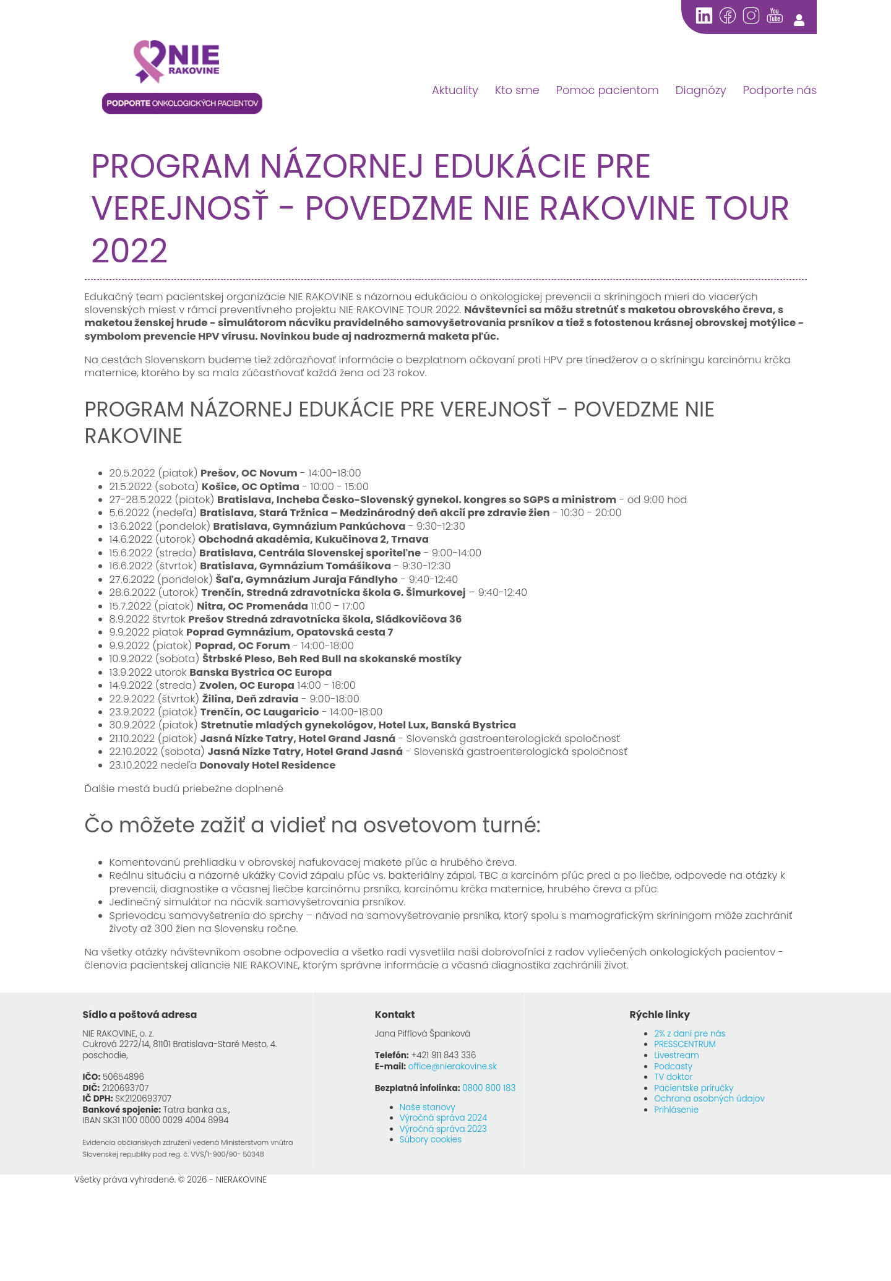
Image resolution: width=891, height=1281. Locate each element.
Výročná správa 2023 (443, 1129)
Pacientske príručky (693, 1088)
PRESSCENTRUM (684, 1044)
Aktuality (455, 90)
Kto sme (517, 90)
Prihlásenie (676, 1110)
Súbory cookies (431, 1139)
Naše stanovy (427, 1107)
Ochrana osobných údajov (709, 1099)
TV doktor (673, 1077)
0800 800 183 (488, 1088)
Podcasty (673, 1066)
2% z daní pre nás (689, 1034)
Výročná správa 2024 (444, 1118)
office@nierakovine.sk (452, 1066)
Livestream (676, 1055)
